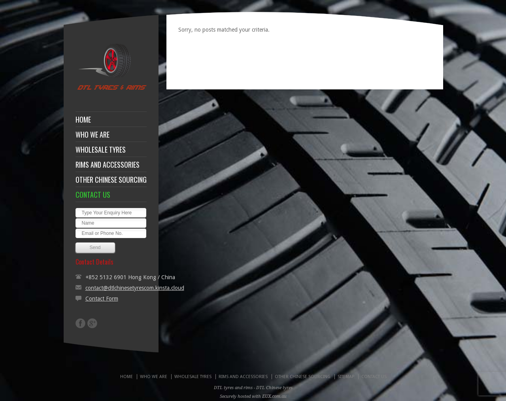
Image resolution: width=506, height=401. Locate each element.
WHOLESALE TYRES (101, 149)
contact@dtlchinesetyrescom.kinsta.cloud (134, 288)
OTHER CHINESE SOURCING (111, 179)
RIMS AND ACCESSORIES (108, 164)
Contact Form (101, 298)
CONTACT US (93, 194)
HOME (83, 119)
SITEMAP (346, 376)
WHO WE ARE (93, 134)
